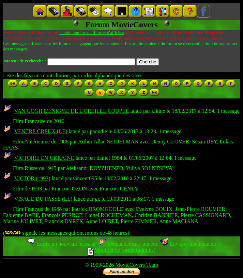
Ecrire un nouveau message (61, 244)
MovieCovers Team (136, 265)
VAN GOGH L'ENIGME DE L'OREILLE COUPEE (71, 111)
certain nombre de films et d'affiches (91, 32)
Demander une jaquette (128, 244)
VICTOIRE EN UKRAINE (44, 158)
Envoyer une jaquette (188, 244)
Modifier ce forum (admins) (121, 250)
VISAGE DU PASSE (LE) (43, 199)
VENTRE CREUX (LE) (40, 131)
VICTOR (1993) (32, 178)
